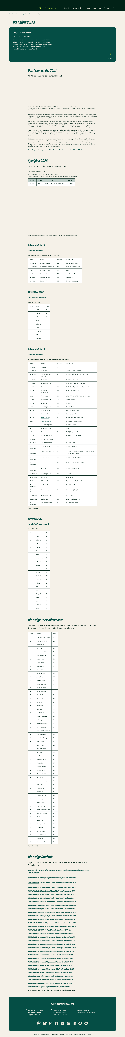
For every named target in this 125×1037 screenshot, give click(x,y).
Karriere (77, 2)
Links (89, 1034)
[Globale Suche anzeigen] (114, 8)
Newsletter (84, 2)
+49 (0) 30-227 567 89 (59, 1012)
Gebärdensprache (96, 2)
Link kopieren (106, 59)
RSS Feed (36, 1034)
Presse (107, 8)
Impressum (55, 1034)
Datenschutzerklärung (80, 1034)
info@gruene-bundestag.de (86, 1012)
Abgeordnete (79, 8)
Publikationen (69, 2)
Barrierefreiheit (45, 1034)
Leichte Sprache (110, 2)
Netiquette (69, 1034)
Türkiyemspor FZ (46, 421)
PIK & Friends (45, 417)
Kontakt (62, 1034)
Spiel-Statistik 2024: (33, 883)
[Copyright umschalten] (110, 54)
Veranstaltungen (94, 8)
